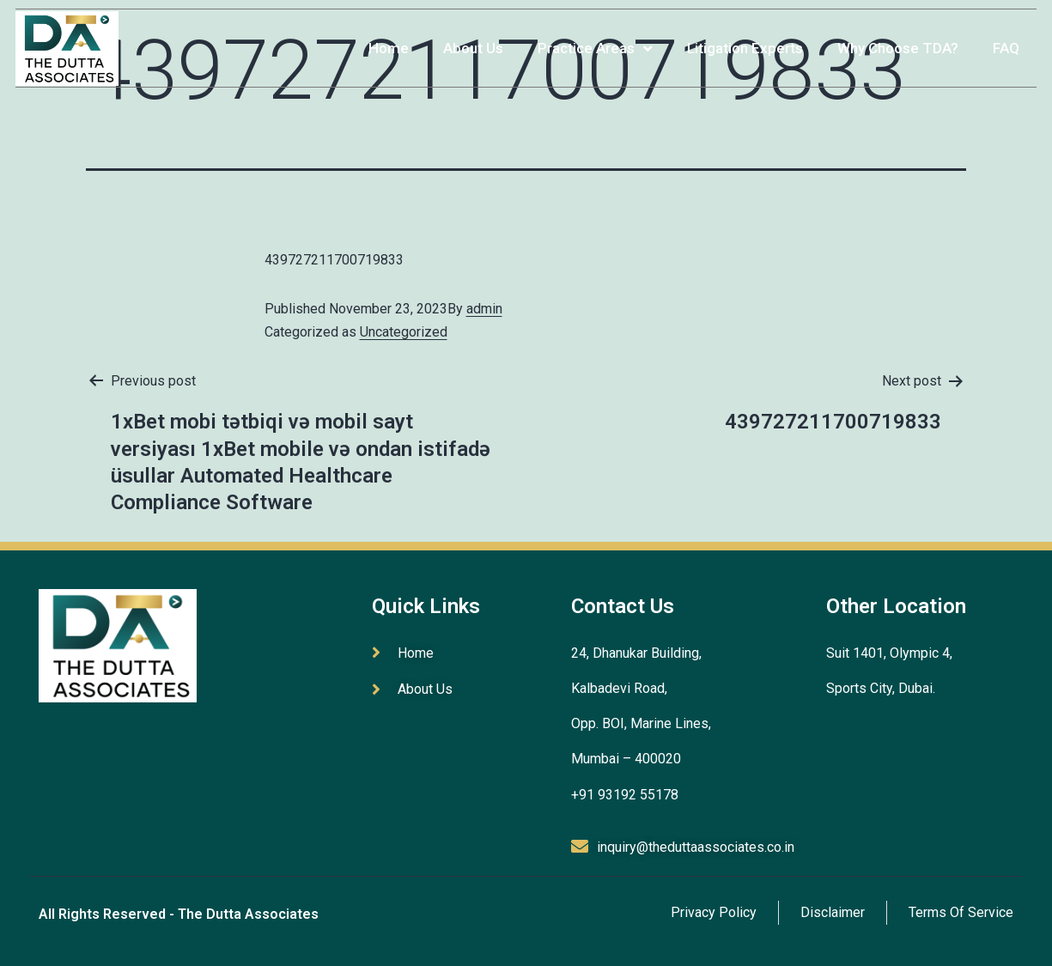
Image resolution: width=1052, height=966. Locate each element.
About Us (467, 39)
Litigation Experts (739, 39)
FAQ (1000, 39)
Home (382, 39)
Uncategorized (403, 332)
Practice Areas (589, 40)
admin (484, 309)
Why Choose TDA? (891, 39)
